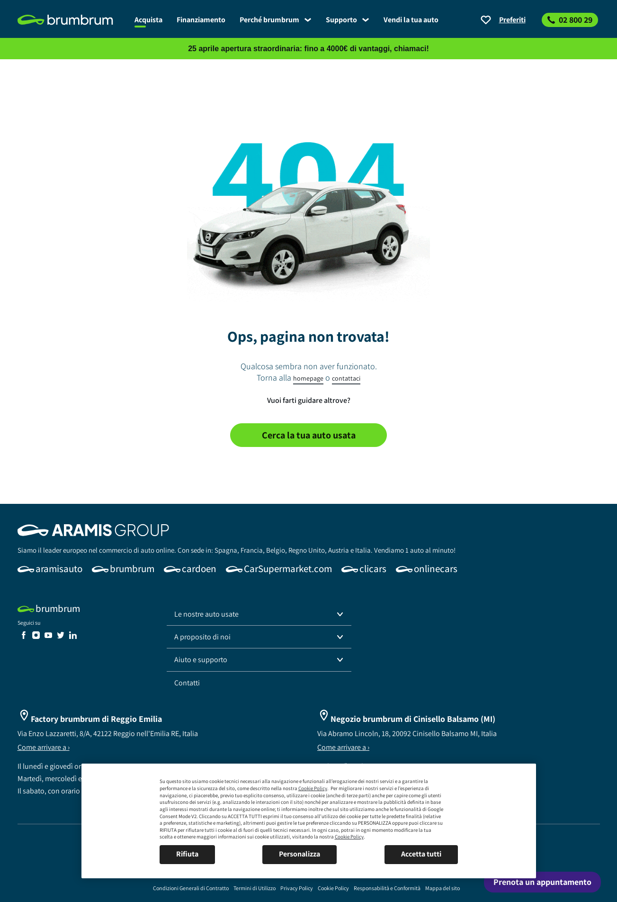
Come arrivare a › (44, 747)
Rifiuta (187, 854)
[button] (259, 614)
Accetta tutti (421, 854)
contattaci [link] (346, 378)
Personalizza (299, 854)
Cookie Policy (312, 788)
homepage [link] (308, 378)
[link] (72, 20)
